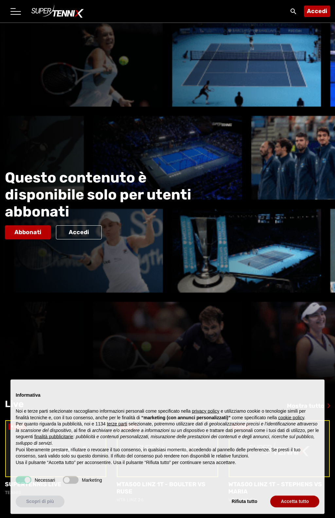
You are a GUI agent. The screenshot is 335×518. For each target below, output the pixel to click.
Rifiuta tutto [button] (244, 506)
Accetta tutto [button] (295, 506)
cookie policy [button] (291, 422)
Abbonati (27, 232)
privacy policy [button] (206, 416)
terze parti (117, 429)
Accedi (317, 11)
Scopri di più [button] (40, 506)
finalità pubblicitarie (53, 442)
